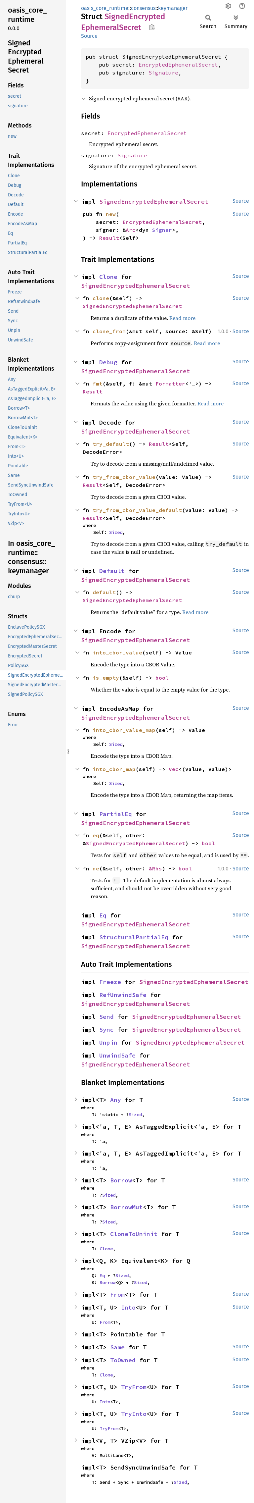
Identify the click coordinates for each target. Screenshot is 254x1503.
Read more (182, 318)
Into (128, 1307)
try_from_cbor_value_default (137, 510)
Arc (131, 230)
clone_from (109, 331)
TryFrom (134, 1387)
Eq (102, 915)
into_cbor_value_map (124, 730)
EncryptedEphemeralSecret (178, 64)
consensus (143, 8)
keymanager (173, 8)
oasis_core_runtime (104, 8)
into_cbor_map (114, 769)
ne (96, 868)
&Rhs (155, 868)
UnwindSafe (117, 1055)
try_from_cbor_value (124, 477)
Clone (108, 277)
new (111, 214)
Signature (163, 72)
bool (162, 677)
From (117, 1294)
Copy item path (152, 27)
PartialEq (115, 814)
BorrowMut (126, 1207)
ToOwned (123, 1360)
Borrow (121, 1180)
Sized (115, 532)
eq (96, 835)
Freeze (110, 982)
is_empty (106, 677)
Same (117, 1347)
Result (109, 237)
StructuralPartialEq (133, 937)
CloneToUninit (133, 1234)
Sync (106, 1029)
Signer (162, 230)
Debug (108, 362)
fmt (98, 383)
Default (112, 571)
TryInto (134, 1414)
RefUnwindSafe (123, 995)
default (104, 592)
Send (106, 1016)
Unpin (108, 1042)
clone (101, 298)
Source (89, 36)
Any (115, 1100)
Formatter (170, 383)
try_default (111, 444)
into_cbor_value (117, 652)
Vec (174, 769)
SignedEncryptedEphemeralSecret (153, 201)
